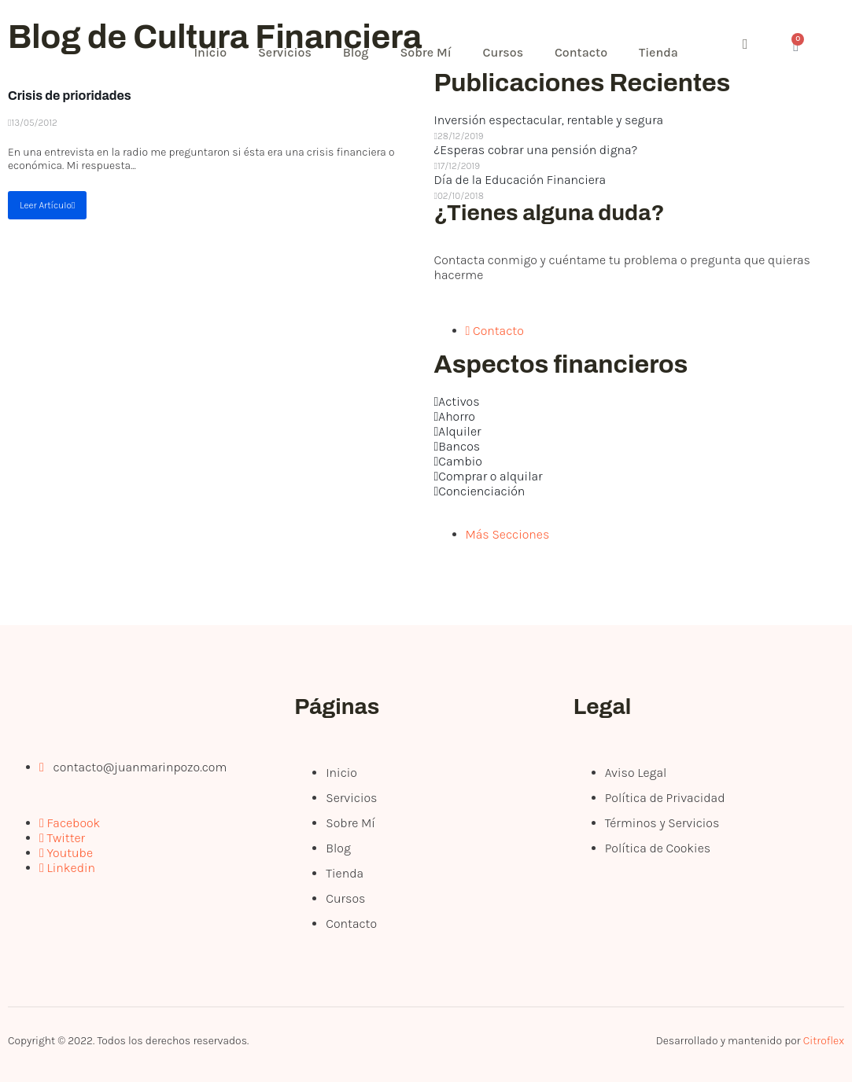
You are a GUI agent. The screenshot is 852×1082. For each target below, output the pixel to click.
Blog (356, 52)
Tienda (659, 52)
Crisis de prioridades (69, 95)
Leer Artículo (47, 205)
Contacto (581, 52)
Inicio (210, 52)
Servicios (285, 52)
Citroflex (823, 1040)
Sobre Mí (426, 52)
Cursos (503, 52)
